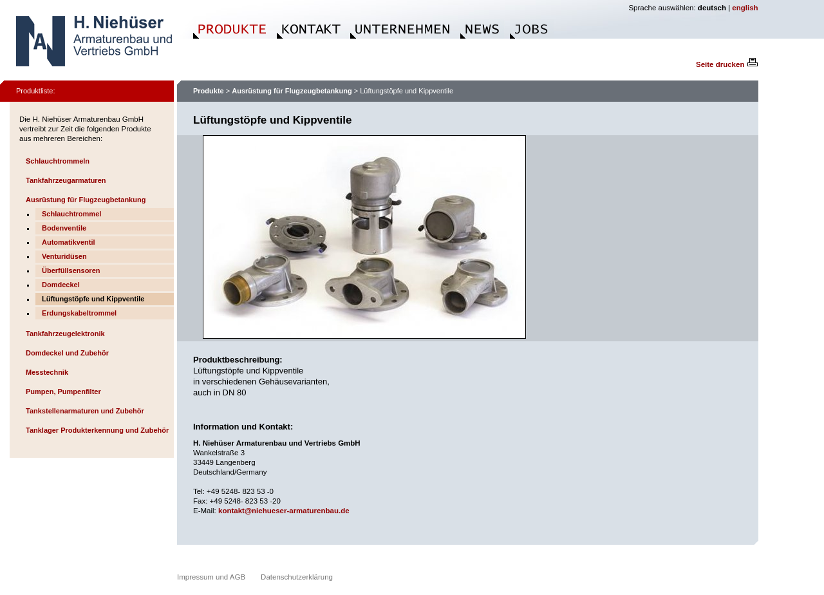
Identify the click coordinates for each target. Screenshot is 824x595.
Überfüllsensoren (71, 270)
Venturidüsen (64, 256)
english (745, 8)
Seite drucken (727, 64)
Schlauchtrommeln (57, 161)
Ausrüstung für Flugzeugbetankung (85, 199)
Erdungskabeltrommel (79, 313)
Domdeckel (61, 284)
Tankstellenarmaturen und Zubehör (85, 411)
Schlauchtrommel (71, 214)
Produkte (208, 91)
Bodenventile (64, 228)
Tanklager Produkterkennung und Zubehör (97, 430)
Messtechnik (47, 372)
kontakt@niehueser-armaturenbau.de (284, 511)
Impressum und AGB (211, 577)
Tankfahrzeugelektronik (65, 333)
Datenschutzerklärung (297, 577)
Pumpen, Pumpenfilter (63, 391)
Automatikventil (68, 242)
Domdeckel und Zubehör (67, 353)
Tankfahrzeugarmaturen (66, 180)
